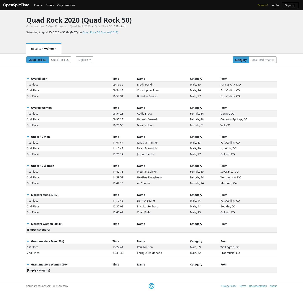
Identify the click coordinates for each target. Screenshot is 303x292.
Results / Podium (42, 48)
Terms (242, 286)
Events (50, 5)
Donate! (263, 5)
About (273, 286)
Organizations (66, 5)
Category (241, 60)
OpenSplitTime (16, 5)
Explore (83, 60)
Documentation (258, 286)
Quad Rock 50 (103, 26)
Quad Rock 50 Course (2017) (100, 32)
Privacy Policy (228, 286)
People (38, 5)
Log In (275, 5)
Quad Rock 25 (60, 60)
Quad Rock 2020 (80, 26)
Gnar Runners (57, 26)
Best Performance (262, 60)
